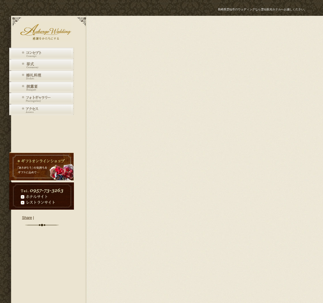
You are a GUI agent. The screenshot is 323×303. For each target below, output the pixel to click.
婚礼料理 (41, 76)
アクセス (41, 109)
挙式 (41, 65)
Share (27, 217)
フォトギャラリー (41, 98)
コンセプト (41, 53)
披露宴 (41, 87)
